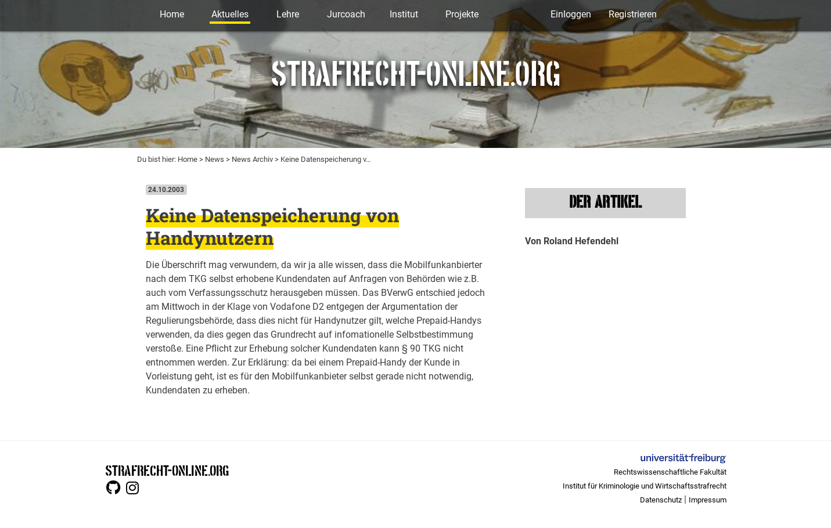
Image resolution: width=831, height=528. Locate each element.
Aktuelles (230, 14)
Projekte (462, 14)
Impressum (707, 500)
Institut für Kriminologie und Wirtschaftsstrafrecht (644, 486)
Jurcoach (346, 14)
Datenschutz (661, 500)
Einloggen (571, 14)
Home (172, 14)
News (214, 159)
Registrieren (633, 14)
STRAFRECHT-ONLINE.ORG (167, 470)
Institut (404, 14)
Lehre (287, 14)
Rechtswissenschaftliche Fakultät (670, 472)
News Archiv (252, 159)
